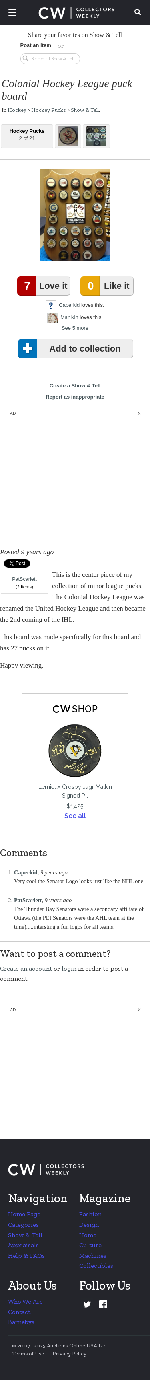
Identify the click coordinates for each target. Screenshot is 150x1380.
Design (89, 1224)
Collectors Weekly (76, 13)
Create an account (26, 968)
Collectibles (96, 1265)
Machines (92, 1255)
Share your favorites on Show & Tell (75, 34)
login (69, 968)
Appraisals (23, 1245)
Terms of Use (28, 1353)
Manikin (69, 317)
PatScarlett (24, 579)
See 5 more (75, 328)
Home (87, 1235)
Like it (106, 286)
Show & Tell (85, 110)
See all (75, 816)
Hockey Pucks (48, 110)
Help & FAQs (26, 1255)
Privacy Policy (69, 1353)
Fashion (90, 1214)
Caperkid (69, 305)
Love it (44, 286)
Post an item (35, 45)
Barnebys (21, 1322)
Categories (23, 1224)
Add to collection (71, 348)
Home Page (24, 1214)
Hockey (17, 110)
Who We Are (25, 1301)
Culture (90, 1245)
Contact (19, 1312)
